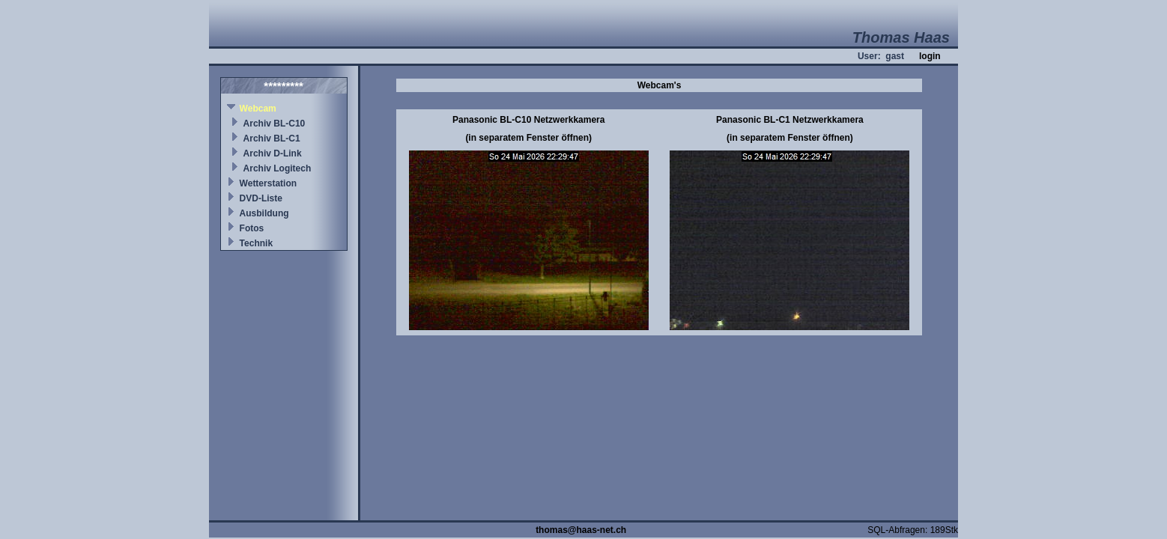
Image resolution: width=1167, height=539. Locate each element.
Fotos (252, 228)
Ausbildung (264, 213)
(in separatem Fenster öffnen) (528, 138)
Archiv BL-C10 (274, 123)
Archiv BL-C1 (271, 138)
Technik (256, 243)
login (930, 56)
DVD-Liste (261, 198)
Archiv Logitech (277, 168)
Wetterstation (268, 183)
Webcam (258, 108)
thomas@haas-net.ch (581, 530)
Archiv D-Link (272, 153)
